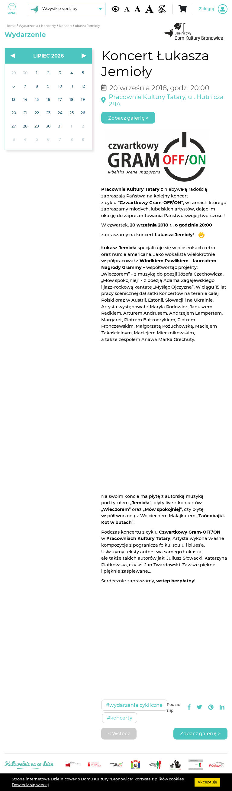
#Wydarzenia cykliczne (134, 705)
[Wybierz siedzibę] (66, 9)
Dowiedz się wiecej (30, 785)
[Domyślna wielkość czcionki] (127, 9)
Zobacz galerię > (128, 118)
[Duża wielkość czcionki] (149, 9)
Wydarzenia (29, 26)
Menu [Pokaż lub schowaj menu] (12, 9)
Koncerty (49, 26)
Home (11, 26)
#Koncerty (119, 718)
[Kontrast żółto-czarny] (115, 9)
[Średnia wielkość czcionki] (137, 9)
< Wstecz (119, 733)
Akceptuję (207, 782)
